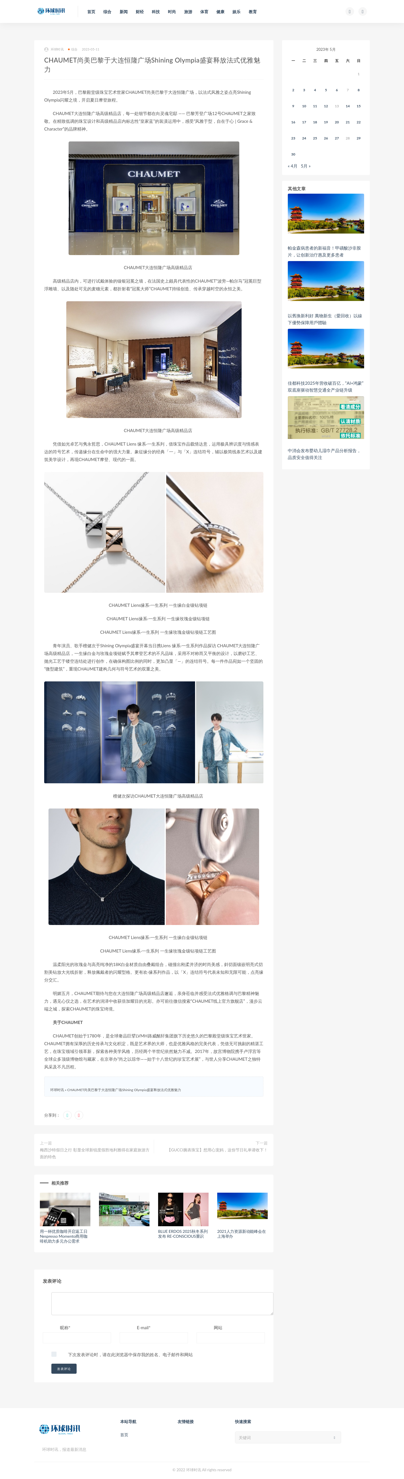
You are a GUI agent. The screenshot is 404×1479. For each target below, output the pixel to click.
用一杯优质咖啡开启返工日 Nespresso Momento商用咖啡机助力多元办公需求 (64, 1236)
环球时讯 (54, 49)
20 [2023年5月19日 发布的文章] (337, 122)
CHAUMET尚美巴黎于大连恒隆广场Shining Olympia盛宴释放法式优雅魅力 (124, 1090)
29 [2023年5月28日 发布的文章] (359, 138)
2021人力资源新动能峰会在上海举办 (241, 1234)
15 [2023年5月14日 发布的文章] (359, 106)
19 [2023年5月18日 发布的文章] (326, 122)
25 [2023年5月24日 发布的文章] (315, 138)
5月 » (306, 165)
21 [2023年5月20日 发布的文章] (348, 122)
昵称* (65, 1327)
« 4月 (293, 165)
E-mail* (144, 1327)
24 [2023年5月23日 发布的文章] (304, 138)
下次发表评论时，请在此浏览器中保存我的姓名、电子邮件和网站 (130, 1354)
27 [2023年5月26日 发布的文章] (337, 138)
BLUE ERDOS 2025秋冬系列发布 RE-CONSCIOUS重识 (182, 1234)
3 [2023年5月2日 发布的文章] (304, 90)
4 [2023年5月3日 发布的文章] (315, 90)
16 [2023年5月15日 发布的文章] (293, 122)
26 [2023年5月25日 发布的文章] (326, 138)
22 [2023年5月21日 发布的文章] (359, 122)
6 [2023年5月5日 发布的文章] (337, 90)
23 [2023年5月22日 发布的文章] (293, 138)
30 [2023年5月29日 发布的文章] (293, 154)
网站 (218, 1327)
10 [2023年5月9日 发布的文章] (304, 106)
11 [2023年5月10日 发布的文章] (315, 106)
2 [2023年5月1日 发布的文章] (293, 90)
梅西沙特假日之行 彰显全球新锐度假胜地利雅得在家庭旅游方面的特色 (94, 1153)
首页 (124, 1434)
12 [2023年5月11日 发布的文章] (326, 106)
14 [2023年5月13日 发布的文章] (348, 106)
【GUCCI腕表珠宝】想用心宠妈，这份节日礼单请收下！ (217, 1149)
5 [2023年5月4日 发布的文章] (326, 90)
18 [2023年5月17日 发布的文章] (315, 122)
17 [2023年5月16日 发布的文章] (304, 122)
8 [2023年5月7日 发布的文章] (359, 90)
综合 (72, 49)
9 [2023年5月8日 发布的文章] (293, 106)
